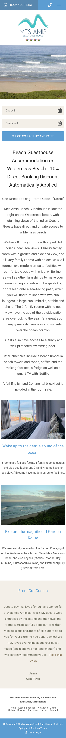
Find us (43, 710)
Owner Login (33, 732)
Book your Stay (18, 5)
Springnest (24, 728)
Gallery (11, 710)
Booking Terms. (39, 728)
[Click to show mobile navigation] (60, 5)
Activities (43, 707)
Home (13, 707)
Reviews (21, 710)
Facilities (32, 710)
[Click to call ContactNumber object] (49, 5)
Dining (53, 707)
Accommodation (27, 707)
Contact (53, 710)
